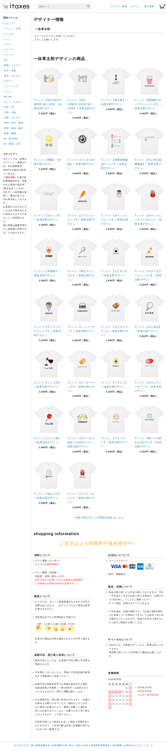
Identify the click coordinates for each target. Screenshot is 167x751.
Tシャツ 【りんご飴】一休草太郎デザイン (47, 440)
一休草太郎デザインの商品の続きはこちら (98, 517)
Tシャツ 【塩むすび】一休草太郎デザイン (47, 496)
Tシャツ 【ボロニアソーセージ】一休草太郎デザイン (148, 386)
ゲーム (7, 91)
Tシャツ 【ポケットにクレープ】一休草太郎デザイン (114, 219)
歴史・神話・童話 (13, 128)
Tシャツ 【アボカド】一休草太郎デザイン (114, 384)
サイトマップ (146, 745)
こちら (125, 599)
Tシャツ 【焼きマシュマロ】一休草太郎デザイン (81, 275)
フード (7, 44)
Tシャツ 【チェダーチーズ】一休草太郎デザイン (81, 386)
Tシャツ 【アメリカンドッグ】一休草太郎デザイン (81, 219)
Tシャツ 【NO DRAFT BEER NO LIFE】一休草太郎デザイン (48, 104)
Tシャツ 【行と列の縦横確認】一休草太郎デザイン (148, 164)
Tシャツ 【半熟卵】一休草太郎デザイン (47, 273)
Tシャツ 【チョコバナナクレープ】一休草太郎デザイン (47, 331)
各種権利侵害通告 (100, 745)
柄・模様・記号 (12, 144)
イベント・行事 (12, 28)
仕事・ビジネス (12, 117)
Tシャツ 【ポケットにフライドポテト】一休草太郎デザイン (148, 219)
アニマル (9, 34)
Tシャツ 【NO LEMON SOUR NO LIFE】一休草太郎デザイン (81, 106)
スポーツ (9, 81)
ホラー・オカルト (13, 102)
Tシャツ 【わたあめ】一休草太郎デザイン (148, 329)
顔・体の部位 (11, 138)
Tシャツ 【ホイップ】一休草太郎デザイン (47, 217)
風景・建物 (10, 133)
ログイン (136, 6)
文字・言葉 (10, 70)
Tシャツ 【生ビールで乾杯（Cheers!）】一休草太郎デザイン (81, 442)
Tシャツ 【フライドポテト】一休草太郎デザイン (81, 498)
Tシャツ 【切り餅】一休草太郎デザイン (114, 102)
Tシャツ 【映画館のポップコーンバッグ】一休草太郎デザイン (148, 104)
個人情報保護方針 (40, 745)
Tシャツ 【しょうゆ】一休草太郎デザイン (47, 384)
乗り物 (7, 96)
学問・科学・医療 (13, 123)
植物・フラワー (12, 65)
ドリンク (9, 54)
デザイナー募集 (118, 6)
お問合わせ (130, 745)
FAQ (85, 745)
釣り (6, 60)
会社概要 (117, 745)
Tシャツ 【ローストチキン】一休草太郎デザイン (114, 331)
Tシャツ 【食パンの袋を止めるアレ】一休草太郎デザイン (148, 442)
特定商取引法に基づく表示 (66, 745)
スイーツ (9, 49)
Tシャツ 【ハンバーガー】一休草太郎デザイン (81, 331)
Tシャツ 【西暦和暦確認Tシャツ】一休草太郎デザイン (114, 164)
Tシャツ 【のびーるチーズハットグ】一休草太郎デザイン (148, 275)
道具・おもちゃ (12, 76)
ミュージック (11, 86)
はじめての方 (21, 745)
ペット (7, 39)
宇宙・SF (9, 107)
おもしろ (9, 23)
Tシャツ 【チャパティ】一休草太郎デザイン (114, 442)
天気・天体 (10, 112)
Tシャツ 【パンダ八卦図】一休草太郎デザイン (81, 164)
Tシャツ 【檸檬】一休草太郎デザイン (47, 162)
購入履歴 (149, 6)
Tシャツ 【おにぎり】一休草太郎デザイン (114, 273)
